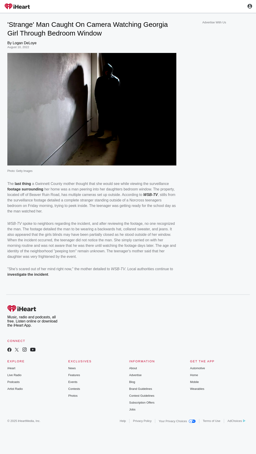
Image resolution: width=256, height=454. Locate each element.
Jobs (132, 409)
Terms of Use (211, 421)
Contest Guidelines (142, 395)
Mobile (194, 382)
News (72, 368)
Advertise (135, 375)
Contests (74, 389)
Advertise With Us (214, 22)
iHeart (11, 368)
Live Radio (14, 375)
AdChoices (236, 421)
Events (72, 382)
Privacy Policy (142, 421)
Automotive (197, 368)
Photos (72, 395)
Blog (132, 382)
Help (123, 421)
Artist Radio (15, 389)
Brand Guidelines (140, 389)
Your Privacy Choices (177, 421)
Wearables (197, 389)
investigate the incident (27, 274)
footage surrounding (25, 189)
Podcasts (13, 382)
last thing (23, 184)
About (133, 368)
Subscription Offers (142, 402)
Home (194, 375)
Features (74, 375)
